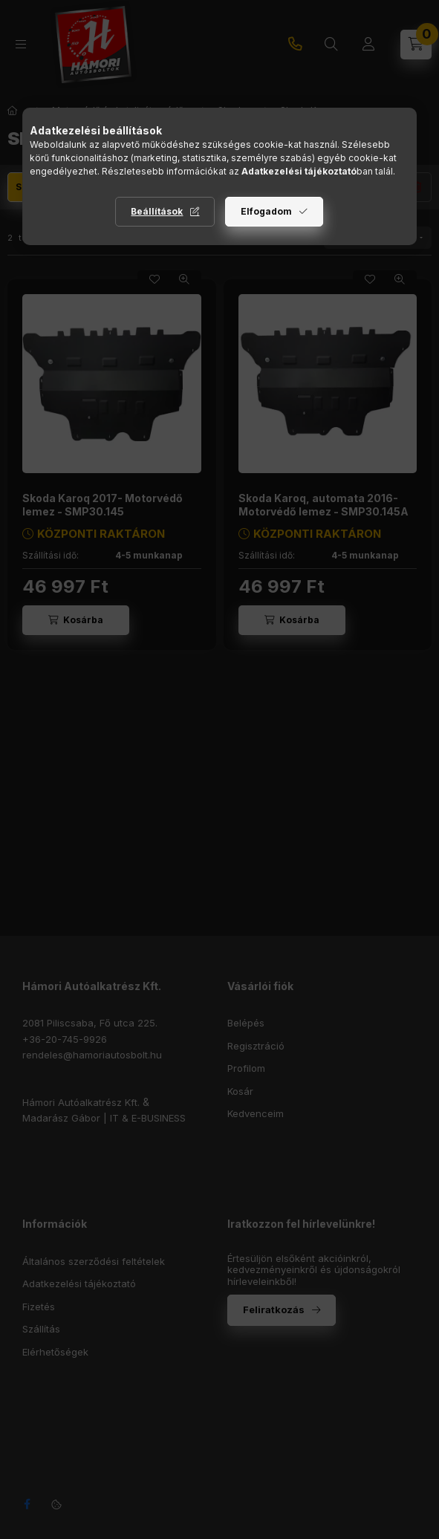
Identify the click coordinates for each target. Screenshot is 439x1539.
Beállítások (157, 211)
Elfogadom (266, 211)
